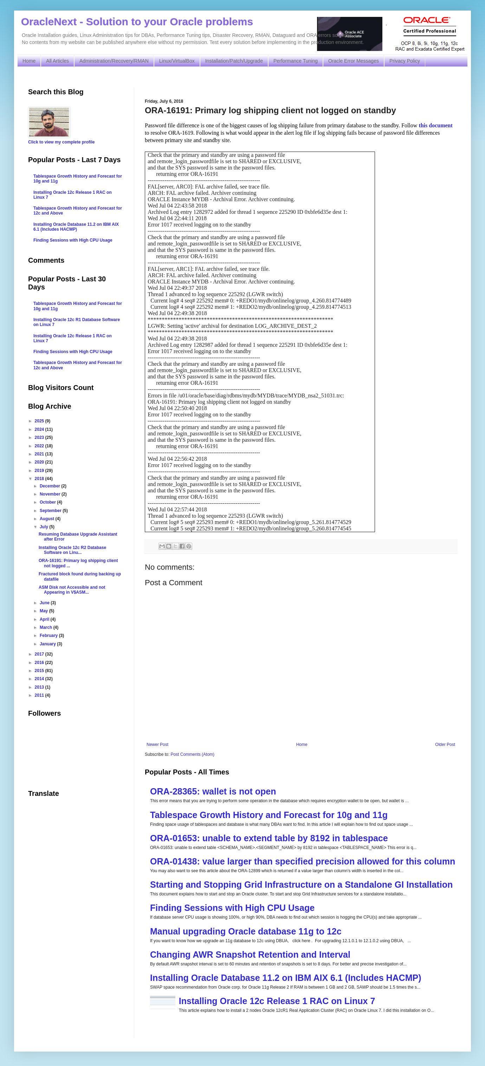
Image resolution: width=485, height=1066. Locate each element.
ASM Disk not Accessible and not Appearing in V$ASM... (72, 590)
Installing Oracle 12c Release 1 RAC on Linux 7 (277, 1001)
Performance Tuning (295, 61)
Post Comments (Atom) (192, 754)
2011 (40, 695)
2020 (40, 462)
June (45, 602)
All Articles (57, 61)
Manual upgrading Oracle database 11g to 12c (246, 931)
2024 (40, 429)
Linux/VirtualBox (177, 61)
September (51, 510)
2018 (40, 478)
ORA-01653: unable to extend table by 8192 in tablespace (269, 838)
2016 (40, 662)
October (48, 502)
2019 (40, 470)
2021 (40, 454)
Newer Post (157, 744)
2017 (40, 654)
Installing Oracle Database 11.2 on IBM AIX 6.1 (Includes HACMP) (285, 978)
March (46, 627)
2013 (40, 687)
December (50, 486)
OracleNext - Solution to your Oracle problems (137, 21)
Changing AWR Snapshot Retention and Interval (250, 954)
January (48, 643)
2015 (40, 670)
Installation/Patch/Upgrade (234, 61)
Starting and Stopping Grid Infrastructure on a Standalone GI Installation (301, 884)
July (44, 526)
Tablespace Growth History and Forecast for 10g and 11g (269, 815)
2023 (40, 437)
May (44, 610)
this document (435, 125)
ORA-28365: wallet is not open (213, 791)
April (45, 619)
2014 (40, 678)
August (48, 518)
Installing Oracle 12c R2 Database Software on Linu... (72, 550)
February (49, 635)
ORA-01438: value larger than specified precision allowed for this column (302, 861)
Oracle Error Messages (353, 61)
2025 (40, 421)
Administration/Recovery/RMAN (114, 61)
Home (28, 61)
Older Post (445, 744)
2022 (40, 445)
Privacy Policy (404, 61)
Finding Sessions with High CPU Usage (232, 908)
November (51, 494)
